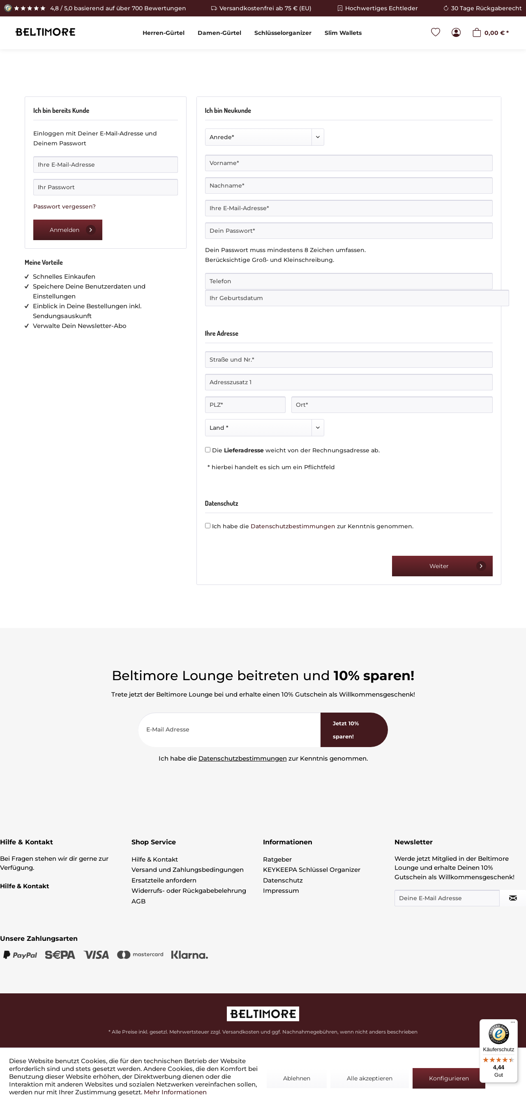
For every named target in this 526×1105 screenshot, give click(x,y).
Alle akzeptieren (369, 1078)
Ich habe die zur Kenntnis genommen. (312, 526)
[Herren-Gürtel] (163, 32)
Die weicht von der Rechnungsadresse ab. (296, 450)
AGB (138, 901)
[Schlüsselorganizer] (283, 32)
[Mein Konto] (456, 33)
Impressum (281, 890)
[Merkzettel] (435, 33)
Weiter (457, 566)
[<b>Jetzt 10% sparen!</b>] (354, 730)
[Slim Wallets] (343, 32)
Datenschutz (283, 880)
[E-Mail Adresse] (229, 730)
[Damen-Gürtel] (219, 32)
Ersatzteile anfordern (164, 880)
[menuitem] (163, 32)
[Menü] (513, 1024)
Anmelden (73, 230)
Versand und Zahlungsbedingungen (188, 869)
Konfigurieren (449, 1078)
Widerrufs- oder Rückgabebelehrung (189, 890)
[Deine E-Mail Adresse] (447, 898)
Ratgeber (277, 859)
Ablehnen (296, 1078)
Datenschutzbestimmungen (293, 526)
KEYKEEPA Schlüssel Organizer (311, 869)
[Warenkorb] (490, 33)
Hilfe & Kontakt (155, 859)
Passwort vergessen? (64, 206)
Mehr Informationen (175, 1092)
